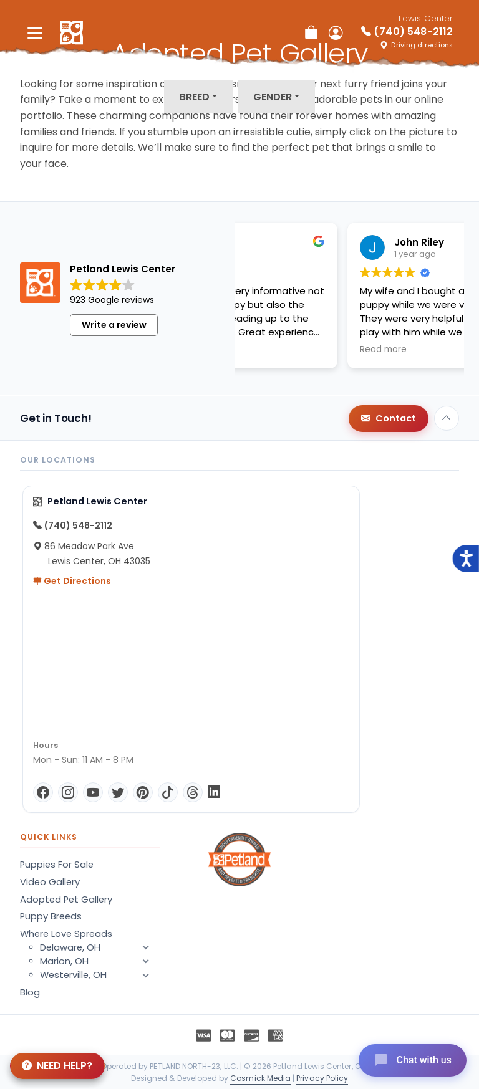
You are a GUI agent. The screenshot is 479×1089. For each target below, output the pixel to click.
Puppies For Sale (57, 864)
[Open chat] (413, 1060)
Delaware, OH (100, 947)
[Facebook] (43, 792)
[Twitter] (118, 792)
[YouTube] (93, 792)
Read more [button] (286, 349)
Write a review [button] (114, 325)
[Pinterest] (143, 792)
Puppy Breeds (51, 916)
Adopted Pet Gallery (66, 899)
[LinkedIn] (214, 792)
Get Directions (72, 581)
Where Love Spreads (66, 934)
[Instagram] (68, 792)
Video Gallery (50, 882)
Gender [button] (272, 97)
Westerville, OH (100, 975)
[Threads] (193, 792)
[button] (146, 975)
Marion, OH (100, 961)
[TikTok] (168, 792)
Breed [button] (195, 97)
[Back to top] (446, 418)
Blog (30, 992)
